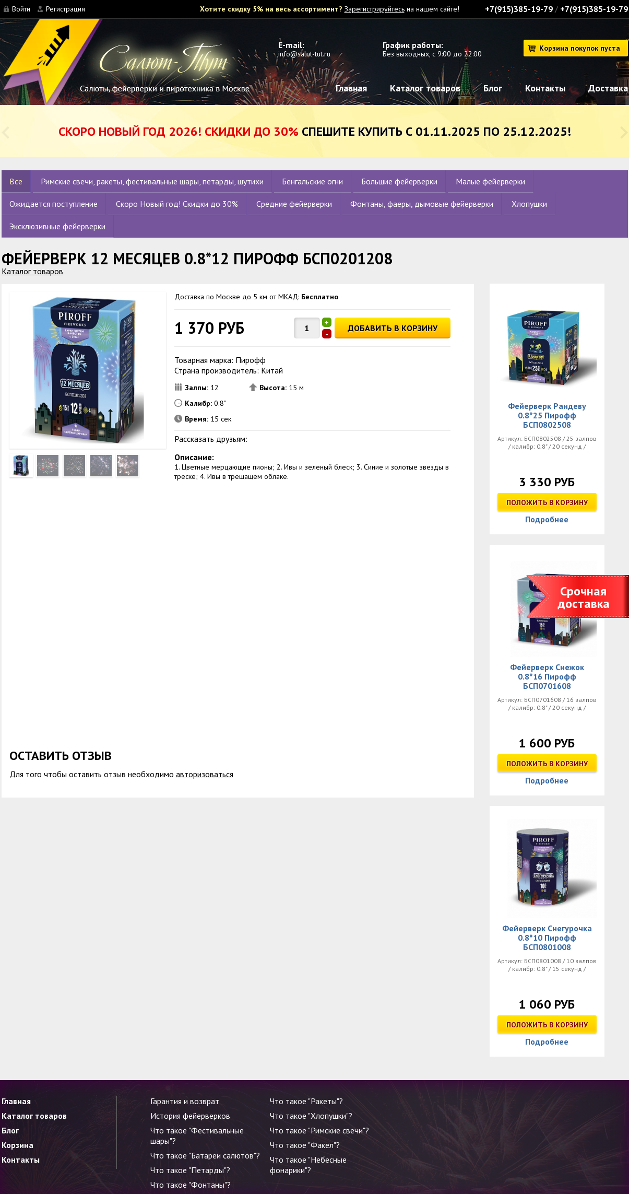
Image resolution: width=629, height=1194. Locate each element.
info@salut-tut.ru (304, 53)
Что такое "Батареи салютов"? (205, 1155)
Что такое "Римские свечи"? (319, 1130)
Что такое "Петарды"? (190, 1170)
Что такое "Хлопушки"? (311, 1115)
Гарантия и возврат (184, 1101)
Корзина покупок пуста (579, 48)
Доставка (608, 88)
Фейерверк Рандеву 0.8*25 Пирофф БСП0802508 (547, 415)
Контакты (545, 88)
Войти (21, 9)
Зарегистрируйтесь (375, 9)
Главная (351, 88)
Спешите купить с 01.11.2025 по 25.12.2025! (314, 131)
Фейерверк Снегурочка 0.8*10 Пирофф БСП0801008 (547, 937)
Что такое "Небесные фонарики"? (308, 1164)
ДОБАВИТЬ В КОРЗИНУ (392, 328)
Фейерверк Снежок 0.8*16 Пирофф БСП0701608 (547, 676)
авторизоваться (204, 774)
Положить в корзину (547, 502)
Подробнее (546, 519)
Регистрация (65, 9)
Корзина (17, 1145)
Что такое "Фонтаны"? (190, 1184)
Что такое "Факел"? (305, 1145)
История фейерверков (190, 1115)
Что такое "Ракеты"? (306, 1101)
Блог (492, 88)
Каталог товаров (425, 88)
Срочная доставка (583, 597)
